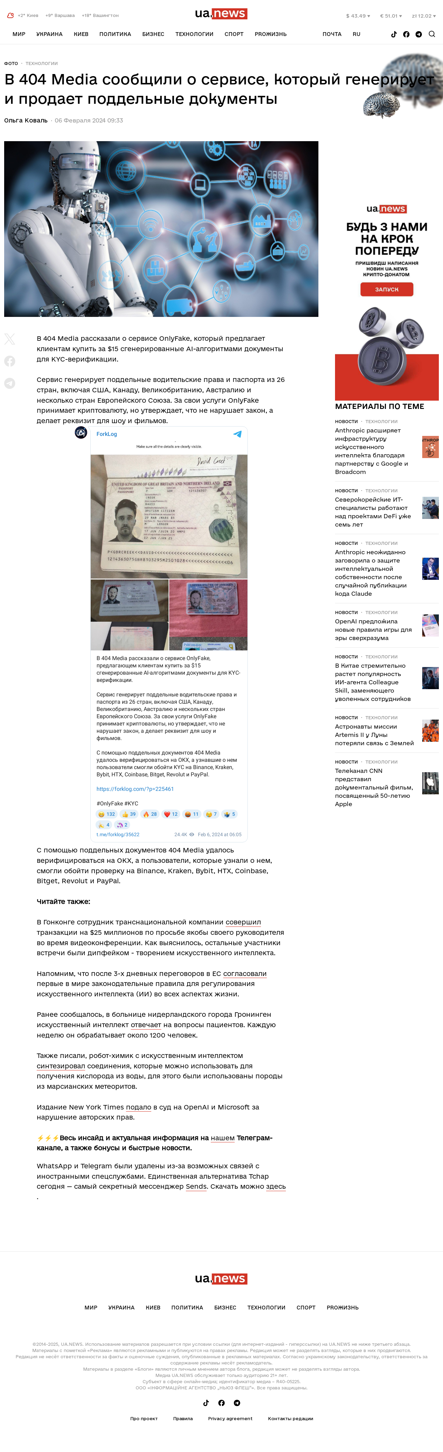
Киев (81, 34)
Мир (18, 34)
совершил (243, 922)
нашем (223, 1138)
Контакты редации (290, 1418)
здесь (276, 1186)
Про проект (144, 1418)
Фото (11, 63)
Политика (115, 34)
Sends (196, 1186)
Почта (332, 34)
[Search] (432, 34)
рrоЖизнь (271, 34)
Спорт (234, 34)
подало (138, 1107)
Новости (346, 421)
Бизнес (153, 34)
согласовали (245, 973)
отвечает (146, 1025)
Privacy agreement (230, 1418)
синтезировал (61, 1066)
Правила (183, 1418)
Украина (49, 34)
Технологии (194, 34)
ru (357, 34)
